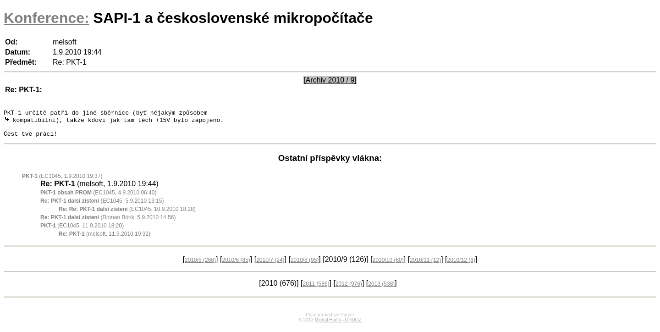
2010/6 (236, 265)
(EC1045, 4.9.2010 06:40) (98, 197)
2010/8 (305, 265)
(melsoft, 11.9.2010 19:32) (104, 239)
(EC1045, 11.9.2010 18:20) (82, 230)
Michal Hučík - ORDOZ (337, 324)
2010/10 (388, 265)
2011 (316, 289)
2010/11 (425, 265)
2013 (381, 289)
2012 (349, 289)
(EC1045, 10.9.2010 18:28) (127, 214)
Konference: (46, 18)
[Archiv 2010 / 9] (330, 80)
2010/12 (461, 265)
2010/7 (270, 265)
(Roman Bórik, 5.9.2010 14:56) (108, 222)
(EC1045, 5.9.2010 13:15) (102, 206)
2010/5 (200, 265)
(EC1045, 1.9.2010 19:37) (62, 181)
